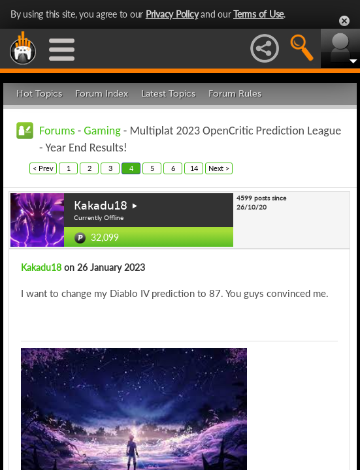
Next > (218, 168)
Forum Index (101, 93)
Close (344, 21)
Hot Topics (39, 93)
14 (194, 168)
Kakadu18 (100, 206)
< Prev (43, 168)
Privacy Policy (172, 14)
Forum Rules (234, 93)
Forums (57, 130)
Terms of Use (258, 14)
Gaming (102, 130)
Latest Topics (168, 93)
